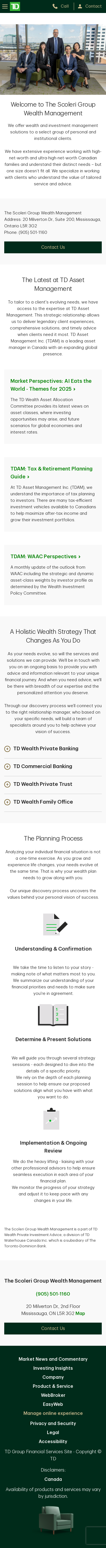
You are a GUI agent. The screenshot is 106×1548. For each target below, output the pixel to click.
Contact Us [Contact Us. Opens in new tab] (53, 247)
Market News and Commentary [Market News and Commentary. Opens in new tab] (53, 1359)
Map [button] (80, 1313)
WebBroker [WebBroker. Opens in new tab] (53, 1395)
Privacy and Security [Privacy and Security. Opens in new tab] (53, 1423)
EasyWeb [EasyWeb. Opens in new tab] (53, 1404)
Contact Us (53, 1328)
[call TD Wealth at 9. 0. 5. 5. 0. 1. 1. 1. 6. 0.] (63, 6)
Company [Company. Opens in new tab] (53, 1377)
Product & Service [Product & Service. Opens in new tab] (53, 1386)
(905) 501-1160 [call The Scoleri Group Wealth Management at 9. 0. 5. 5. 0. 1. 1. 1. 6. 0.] (53, 1294)
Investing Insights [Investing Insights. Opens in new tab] (53, 1368)
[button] (41, 749)
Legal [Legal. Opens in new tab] (53, 1432)
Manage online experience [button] (53, 1413)
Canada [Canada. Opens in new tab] (53, 1479)
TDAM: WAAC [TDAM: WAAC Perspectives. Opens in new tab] (45, 556)
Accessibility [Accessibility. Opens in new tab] (53, 1441)
